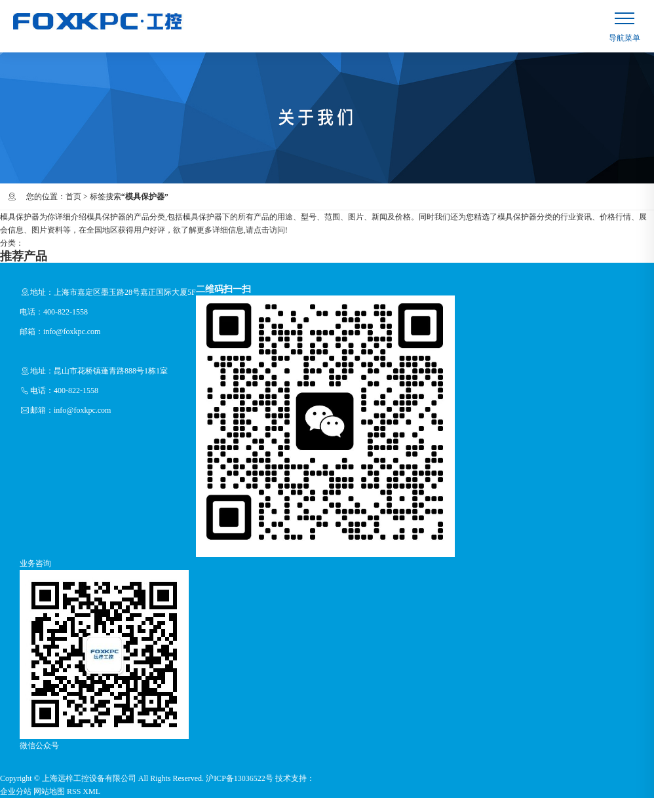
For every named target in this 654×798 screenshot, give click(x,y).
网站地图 (49, 791)
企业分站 (15, 791)
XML (91, 791)
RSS (74, 791)
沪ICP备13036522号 (239, 778)
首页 (73, 196)
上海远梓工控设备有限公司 (89, 778)
